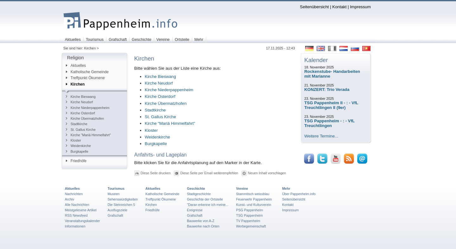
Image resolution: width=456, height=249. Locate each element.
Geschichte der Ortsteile (205, 199)
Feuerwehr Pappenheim (254, 199)
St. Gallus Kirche (81, 129)
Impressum (360, 6)
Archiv (69, 199)
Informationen (75, 226)
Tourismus (116, 188)
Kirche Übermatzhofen (85, 118)
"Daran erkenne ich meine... (207, 205)
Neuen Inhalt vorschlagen (267, 173)
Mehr (286, 188)
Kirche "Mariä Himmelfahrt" (88, 135)
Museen (114, 194)
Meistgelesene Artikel (81, 210)
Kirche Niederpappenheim (88, 108)
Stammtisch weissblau (252, 194)
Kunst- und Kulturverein (253, 205)
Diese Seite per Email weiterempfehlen (209, 173)
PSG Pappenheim (249, 210)
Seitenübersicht (314, 6)
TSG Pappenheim (249, 215)
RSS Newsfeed (76, 215)
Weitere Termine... (321, 136)
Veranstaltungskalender (82, 221)
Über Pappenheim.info (299, 194)
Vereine (242, 188)
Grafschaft (115, 215)
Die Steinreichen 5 (121, 205)
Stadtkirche (76, 124)
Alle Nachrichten (77, 205)
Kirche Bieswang (81, 97)
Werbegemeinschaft (251, 226)
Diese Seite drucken (156, 173)
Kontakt (339, 6)
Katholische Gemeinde (87, 72)
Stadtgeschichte (199, 194)
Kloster (73, 140)
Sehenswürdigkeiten (123, 199)
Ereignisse (195, 210)
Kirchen (75, 84)
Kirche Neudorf (79, 102)
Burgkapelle (77, 151)
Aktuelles (76, 65)
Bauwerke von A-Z (200, 221)
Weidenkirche (78, 146)
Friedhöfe (76, 161)
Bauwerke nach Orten (203, 226)
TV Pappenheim (248, 221)
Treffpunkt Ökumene (85, 78)
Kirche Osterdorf (80, 113)
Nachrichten (74, 194)
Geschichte (196, 188)
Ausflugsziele (118, 210)
